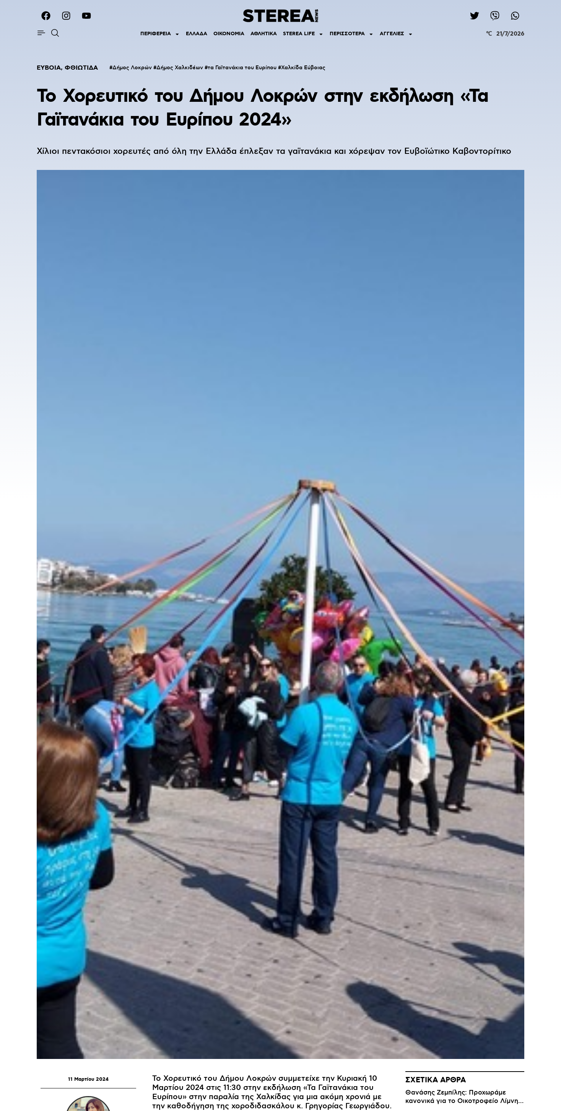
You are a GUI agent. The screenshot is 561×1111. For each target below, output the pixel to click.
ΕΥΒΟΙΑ (49, 68)
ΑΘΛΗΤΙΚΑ (263, 34)
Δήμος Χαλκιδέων (179, 67)
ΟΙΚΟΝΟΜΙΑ (228, 34)
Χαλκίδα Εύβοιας (303, 67)
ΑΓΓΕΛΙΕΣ (396, 34)
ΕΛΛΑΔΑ (196, 34)
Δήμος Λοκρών (132, 67)
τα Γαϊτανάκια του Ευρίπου (242, 67)
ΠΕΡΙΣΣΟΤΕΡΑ (352, 34)
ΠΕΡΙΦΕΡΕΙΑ (160, 34)
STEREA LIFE (303, 34)
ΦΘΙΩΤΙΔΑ (81, 68)
